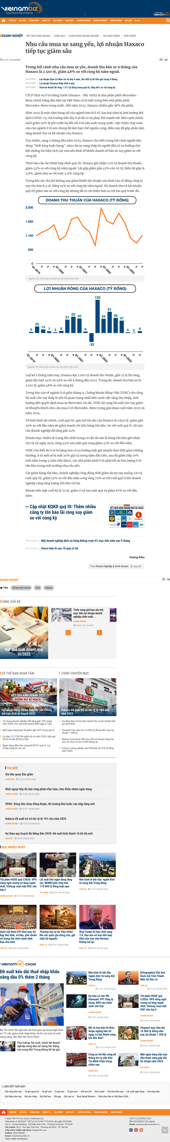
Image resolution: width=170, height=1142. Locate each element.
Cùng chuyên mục (75, 673)
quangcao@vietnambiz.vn (147, 1124)
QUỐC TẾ (46, 20)
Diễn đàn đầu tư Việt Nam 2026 (113, 1096)
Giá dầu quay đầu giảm (19, 774)
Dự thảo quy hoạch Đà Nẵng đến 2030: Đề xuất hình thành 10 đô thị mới (49, 833)
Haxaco (48, 587)
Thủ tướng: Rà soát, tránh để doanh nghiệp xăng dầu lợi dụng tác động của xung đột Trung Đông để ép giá (38, 1046)
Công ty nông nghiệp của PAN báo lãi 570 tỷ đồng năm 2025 (88, 749)
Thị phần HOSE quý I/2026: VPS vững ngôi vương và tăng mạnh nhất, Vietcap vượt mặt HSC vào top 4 (18, 885)
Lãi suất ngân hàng (135, 1091)
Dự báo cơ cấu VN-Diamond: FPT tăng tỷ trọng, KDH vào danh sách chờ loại (100, 1001)
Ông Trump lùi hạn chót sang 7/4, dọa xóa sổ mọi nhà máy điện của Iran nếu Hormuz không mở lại (95, 937)
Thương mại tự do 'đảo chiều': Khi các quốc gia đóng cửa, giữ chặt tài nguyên (57, 935)
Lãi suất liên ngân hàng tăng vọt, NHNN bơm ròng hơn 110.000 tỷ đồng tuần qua (56, 883)
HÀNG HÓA (34, 20)
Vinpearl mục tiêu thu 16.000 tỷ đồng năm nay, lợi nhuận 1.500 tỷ (88, 731)
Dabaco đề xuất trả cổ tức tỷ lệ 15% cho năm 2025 (85, 711)
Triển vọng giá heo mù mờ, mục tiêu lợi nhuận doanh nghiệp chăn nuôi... (88, 613)
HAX (38, 587)
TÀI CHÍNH (57, 20)
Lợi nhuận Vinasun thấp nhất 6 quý (57, 83)
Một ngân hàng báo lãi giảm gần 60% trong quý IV (29, 730)
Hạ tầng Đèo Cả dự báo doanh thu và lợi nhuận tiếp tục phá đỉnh (88, 722)
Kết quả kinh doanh (38, 35)
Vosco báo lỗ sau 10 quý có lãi (59, 548)
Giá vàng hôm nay (13, 1091)
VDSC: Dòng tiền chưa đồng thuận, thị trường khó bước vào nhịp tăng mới (50, 804)
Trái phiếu (129, 35)
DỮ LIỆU (128, 20)
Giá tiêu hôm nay (115, 1091)
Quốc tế (43, 945)
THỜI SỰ (12, 20)
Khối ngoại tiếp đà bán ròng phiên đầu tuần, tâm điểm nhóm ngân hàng (48, 789)
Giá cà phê (99, 1091)
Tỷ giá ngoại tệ (32, 1091)
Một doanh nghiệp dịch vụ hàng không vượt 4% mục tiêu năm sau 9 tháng (85, 541)
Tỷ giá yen (59, 1091)
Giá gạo (57, 1096)
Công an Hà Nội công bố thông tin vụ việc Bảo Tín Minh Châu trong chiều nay (102, 1059)
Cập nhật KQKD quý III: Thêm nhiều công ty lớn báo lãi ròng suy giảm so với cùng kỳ (63, 512)
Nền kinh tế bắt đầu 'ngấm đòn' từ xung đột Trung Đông (97, 881)
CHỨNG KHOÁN (83, 20)
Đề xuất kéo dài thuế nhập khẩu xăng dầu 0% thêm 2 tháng (29, 974)
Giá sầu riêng (30, 1096)
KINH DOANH (116, 20)
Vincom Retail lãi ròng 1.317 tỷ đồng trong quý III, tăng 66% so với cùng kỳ (77, 87)
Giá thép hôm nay (13, 1096)
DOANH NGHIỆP (100, 20)
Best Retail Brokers (86, 1096)
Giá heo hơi (86, 1091)
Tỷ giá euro (72, 1091)
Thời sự (82, 889)
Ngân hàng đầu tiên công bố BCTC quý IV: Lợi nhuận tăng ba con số (26, 747)
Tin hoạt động (111, 35)
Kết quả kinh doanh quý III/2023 (24, 652)
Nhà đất (9, 838)
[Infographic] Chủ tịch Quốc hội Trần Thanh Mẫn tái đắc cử (152, 976)
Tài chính (44, 892)
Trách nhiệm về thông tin (16, 1139)
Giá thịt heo (45, 1096)
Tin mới (12, 768)
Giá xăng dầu (153, 1091)
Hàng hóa (9, 779)
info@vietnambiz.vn (21, 1136)
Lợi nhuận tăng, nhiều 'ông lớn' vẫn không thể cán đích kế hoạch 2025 (27, 711)
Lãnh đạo (59, 35)
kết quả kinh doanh (21, 587)
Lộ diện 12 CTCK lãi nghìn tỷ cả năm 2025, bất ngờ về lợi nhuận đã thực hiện (29, 738)
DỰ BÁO (22, 20)
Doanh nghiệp (12, 36)
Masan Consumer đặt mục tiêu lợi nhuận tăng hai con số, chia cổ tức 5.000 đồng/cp (88, 740)
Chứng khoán (11, 794)
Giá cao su (69, 1096)
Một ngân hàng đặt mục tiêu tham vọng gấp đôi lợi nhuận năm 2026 (153, 1058)
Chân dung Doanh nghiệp (84, 35)
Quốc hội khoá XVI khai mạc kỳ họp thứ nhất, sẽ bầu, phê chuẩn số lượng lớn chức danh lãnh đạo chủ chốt (18, 937)
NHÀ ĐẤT (69, 20)
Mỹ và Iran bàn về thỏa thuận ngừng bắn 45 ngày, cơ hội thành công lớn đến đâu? (102, 1033)
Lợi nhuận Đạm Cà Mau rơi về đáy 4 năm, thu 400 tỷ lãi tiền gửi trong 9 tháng (78, 79)
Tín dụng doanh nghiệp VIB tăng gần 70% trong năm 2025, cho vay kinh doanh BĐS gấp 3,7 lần (27, 722)
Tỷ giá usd (47, 1091)
